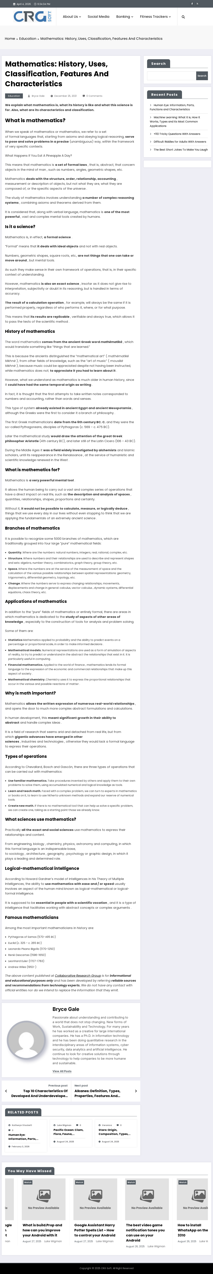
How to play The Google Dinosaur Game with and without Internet (26, 1230)
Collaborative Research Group (78, 976)
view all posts (62, 1071)
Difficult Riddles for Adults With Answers (180, 142)
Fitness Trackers (155, 16)
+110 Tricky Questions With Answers (177, 134)
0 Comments (94, 96)
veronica (107, 1125)
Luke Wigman (64, 1125)
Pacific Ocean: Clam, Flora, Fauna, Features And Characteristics (69, 1132)
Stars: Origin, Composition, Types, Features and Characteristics (113, 1132)
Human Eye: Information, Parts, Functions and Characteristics (22, 1137)
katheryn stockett (22, 1125)
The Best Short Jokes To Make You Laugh (181, 150)
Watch (11, 1182)
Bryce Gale (38, 96)
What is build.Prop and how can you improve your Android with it (77, 1230)
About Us (72, 16)
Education (14, 96)
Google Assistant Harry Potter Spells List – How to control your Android (129, 1230)
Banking (124, 16)
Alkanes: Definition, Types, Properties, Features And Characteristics (97, 1093)
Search (158, 63)
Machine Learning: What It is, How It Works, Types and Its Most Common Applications (175, 121)
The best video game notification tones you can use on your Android (180, 1233)
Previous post (58, 1085)
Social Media (98, 16)
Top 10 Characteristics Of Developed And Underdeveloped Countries (39, 1093)
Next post (81, 1085)
